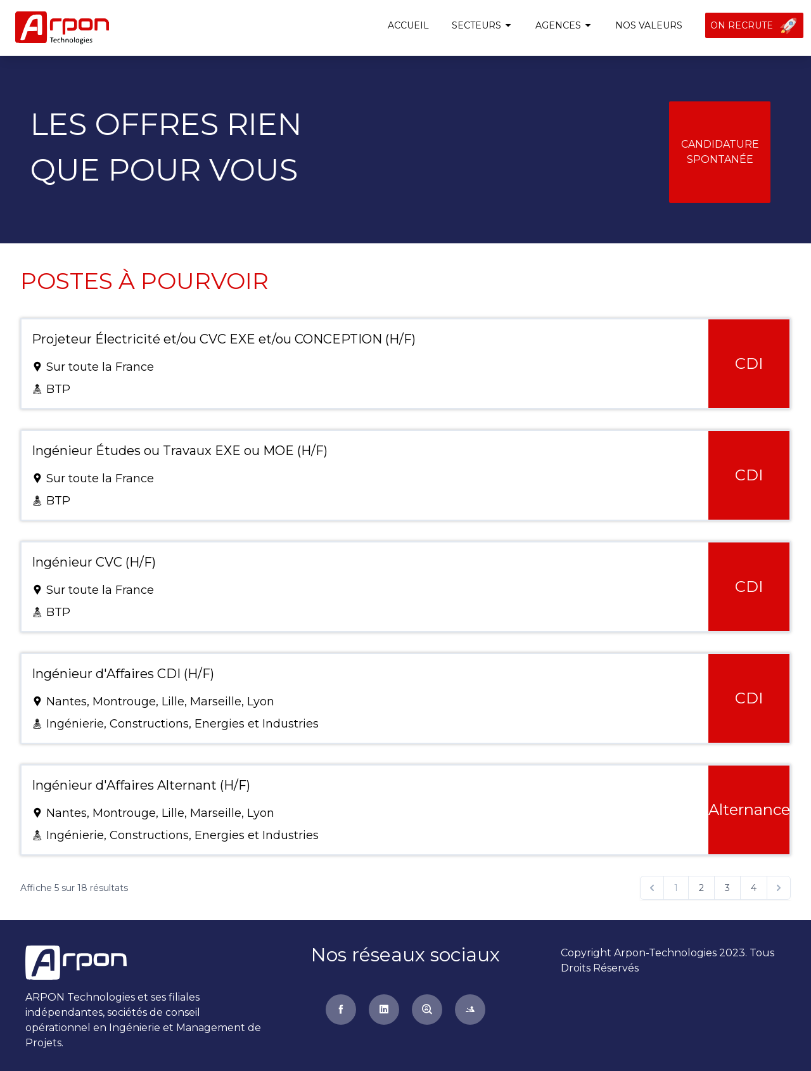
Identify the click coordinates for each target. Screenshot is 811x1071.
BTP (58, 389)
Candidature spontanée (720, 151)
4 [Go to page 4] (754, 888)
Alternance (749, 809)
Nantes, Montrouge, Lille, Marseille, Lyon (160, 702)
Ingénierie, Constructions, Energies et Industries (182, 724)
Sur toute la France (100, 367)
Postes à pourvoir (144, 281)
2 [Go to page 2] (701, 888)
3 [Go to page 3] (727, 888)
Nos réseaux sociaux (405, 954)
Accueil (408, 25)
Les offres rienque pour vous (166, 147)
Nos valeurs (648, 25)
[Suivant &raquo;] (779, 888)
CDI (749, 363)
